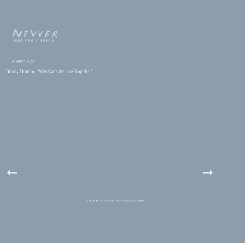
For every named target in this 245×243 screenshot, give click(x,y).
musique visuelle (22, 40)
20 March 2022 (16, 61)
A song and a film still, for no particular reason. (121, 159)
